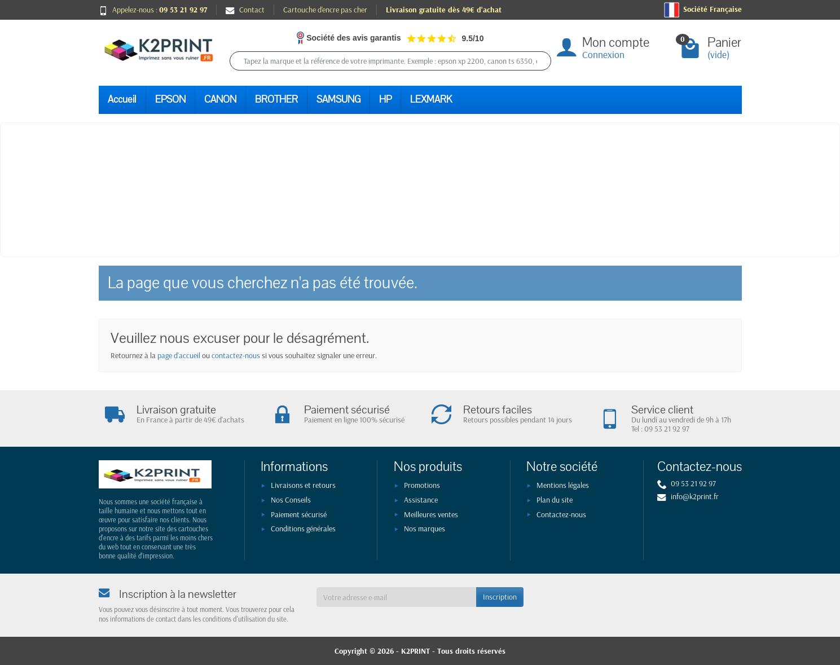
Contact (245, 10)
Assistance (421, 500)
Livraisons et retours (303, 485)
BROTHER (276, 99)
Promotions (422, 485)
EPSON (170, 99)
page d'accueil (178, 355)
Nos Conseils (291, 500)
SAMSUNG (338, 99)
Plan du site (554, 500)
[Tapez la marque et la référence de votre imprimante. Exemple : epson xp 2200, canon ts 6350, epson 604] (390, 61)
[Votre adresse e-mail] (396, 596)
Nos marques (424, 528)
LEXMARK (431, 99)
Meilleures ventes (431, 514)
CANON (220, 99)
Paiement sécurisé (299, 514)
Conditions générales (303, 528)
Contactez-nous (561, 514)
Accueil (122, 99)
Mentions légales (562, 485)
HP (385, 99)
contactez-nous (236, 355)
